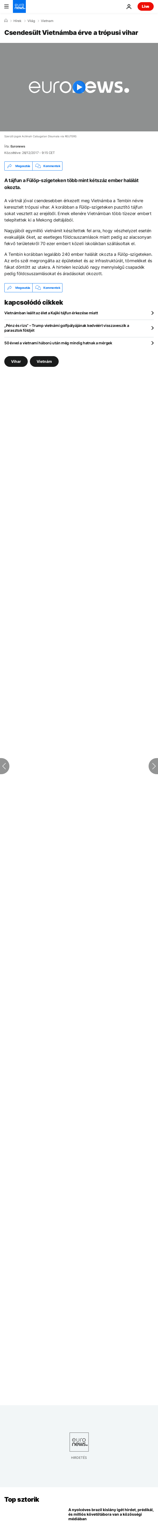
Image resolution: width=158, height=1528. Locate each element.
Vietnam (47, 21)
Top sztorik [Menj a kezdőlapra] (21, 1499)
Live (145, 6)
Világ (31, 21)
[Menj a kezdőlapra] (19, 6)
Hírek (17, 21)
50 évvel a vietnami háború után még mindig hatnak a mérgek (58, 343)
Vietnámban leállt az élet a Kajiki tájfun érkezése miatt (51, 313)
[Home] (6, 21)
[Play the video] (79, 87)
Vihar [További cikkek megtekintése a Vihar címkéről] (16, 361)
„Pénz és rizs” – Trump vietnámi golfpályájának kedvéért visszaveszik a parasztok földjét (66, 328)
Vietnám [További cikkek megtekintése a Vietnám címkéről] (44, 361)
